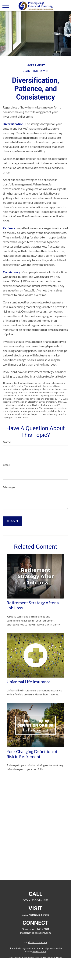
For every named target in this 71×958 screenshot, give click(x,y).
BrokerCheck (39, 951)
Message (9, 487)
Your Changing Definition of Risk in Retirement (32, 754)
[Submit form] (12, 521)
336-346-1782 (39, 900)
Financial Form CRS (37, 942)
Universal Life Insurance (29, 681)
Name (7, 442)
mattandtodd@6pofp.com (35, 932)
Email (6, 464)
